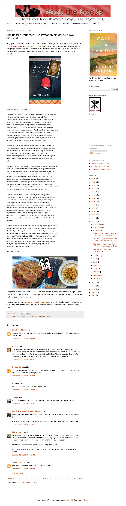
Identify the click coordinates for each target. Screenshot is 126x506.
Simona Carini (18, 367)
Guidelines (19, 23)
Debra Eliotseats (19, 462)
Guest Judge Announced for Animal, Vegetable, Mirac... (104, 234)
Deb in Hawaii (18, 432)
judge (15, 316)
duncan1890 (68, 500)
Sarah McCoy (23, 316)
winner (48, 316)
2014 (93, 218)
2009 (93, 292)
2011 (93, 286)
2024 (93, 185)
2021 (93, 195)
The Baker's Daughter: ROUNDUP (102, 250)
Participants (54, 23)
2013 (93, 221)
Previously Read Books (36, 23)
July (95, 259)
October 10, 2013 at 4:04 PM (23, 390)
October (97, 231)
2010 (93, 289)
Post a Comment (16, 474)
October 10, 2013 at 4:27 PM (23, 404)
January (96, 278)
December (97, 224)
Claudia (15, 397)
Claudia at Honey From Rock (102, 169)
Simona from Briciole (100, 166)
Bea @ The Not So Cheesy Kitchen (26, 411)
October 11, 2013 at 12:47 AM (24, 424)
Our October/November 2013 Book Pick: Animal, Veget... (105, 240)
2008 (93, 296)
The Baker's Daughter (37, 316)
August (96, 255)
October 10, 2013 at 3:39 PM (23, 376)
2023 (93, 188)
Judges (66, 23)
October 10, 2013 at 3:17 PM (23, 360)
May (95, 265)
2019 (93, 202)
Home (9, 23)
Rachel (15, 346)
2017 (93, 208)
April (95, 269)
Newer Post (12, 478)
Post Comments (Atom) (28, 483)
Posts (93, 149)
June (95, 262)
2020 (93, 198)
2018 (93, 205)
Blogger (87, 500)
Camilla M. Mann (19, 330)
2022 (93, 192)
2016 (93, 211)
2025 (93, 182)
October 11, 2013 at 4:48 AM (23, 455)
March (96, 272)
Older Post (78, 478)
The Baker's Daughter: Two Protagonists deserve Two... (105, 245)
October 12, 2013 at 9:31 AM (23, 469)
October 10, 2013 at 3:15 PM (23, 339)
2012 (93, 282)
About (94, 23)
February (97, 275)
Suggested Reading (80, 23)
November (97, 227)
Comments (95, 153)
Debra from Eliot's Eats (101, 163)
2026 (93, 179)
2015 (93, 215)
